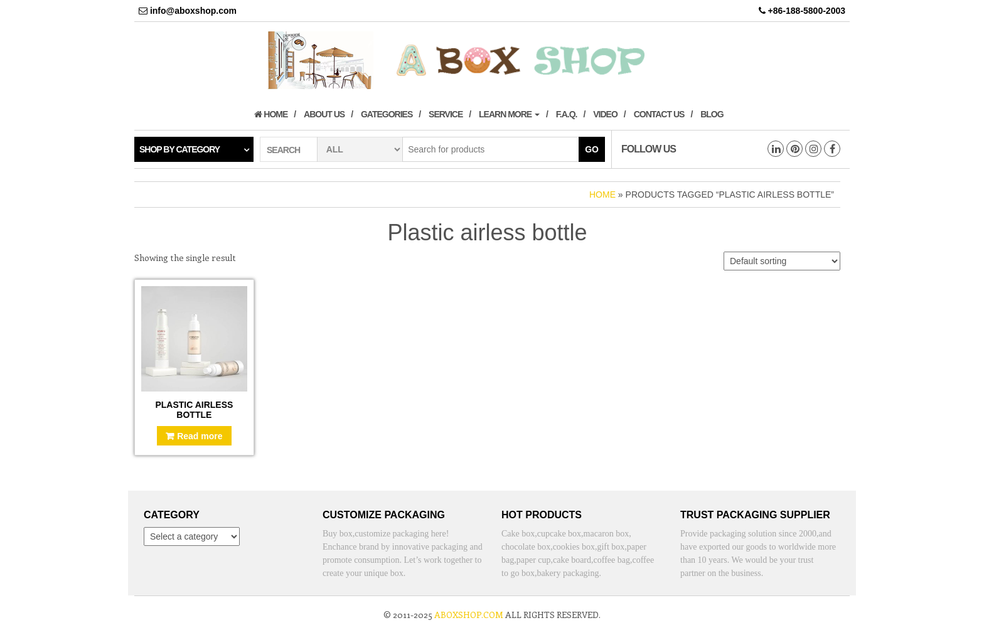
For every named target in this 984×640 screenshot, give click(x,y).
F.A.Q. (566, 114)
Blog (711, 114)
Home (270, 114)
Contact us (659, 114)
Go (592, 149)
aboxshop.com (468, 615)
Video (605, 114)
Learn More (509, 114)
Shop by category (179, 149)
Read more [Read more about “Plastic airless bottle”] (199, 436)
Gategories (386, 114)
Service (446, 114)
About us (324, 114)
